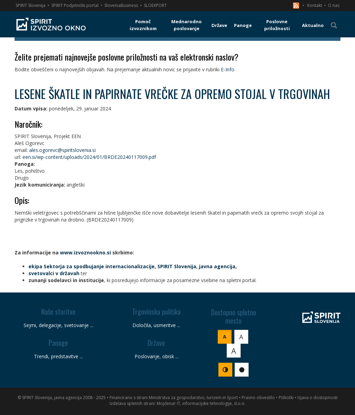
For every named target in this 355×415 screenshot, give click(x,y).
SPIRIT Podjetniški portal (74, 5)
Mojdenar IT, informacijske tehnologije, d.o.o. (201, 403)
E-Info (227, 69)
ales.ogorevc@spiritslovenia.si (62, 150)
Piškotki (286, 397)
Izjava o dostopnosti (317, 397)
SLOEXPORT (155, 5)
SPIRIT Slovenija (30, 5)
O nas (333, 5)
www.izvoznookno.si (85, 252)
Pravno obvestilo (258, 397)
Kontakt (314, 5)
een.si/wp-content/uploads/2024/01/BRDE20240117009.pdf (89, 157)
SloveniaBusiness (121, 5)
